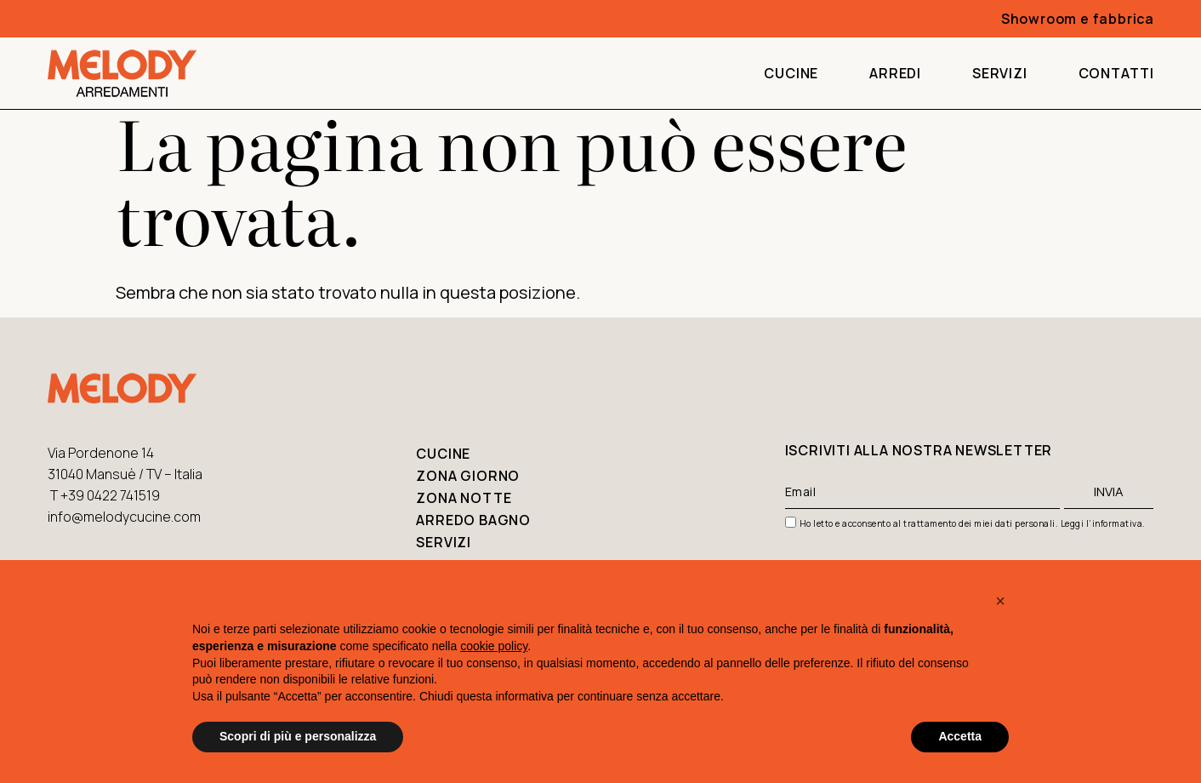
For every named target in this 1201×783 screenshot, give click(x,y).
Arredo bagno (473, 520)
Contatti (1116, 73)
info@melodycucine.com (124, 516)
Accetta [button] (960, 736)
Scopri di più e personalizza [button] (297, 736)
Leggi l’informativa (1102, 523)
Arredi (895, 73)
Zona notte (463, 498)
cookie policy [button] (493, 646)
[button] (1000, 600)
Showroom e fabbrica (1077, 18)
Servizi (999, 73)
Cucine (791, 73)
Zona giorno (468, 475)
